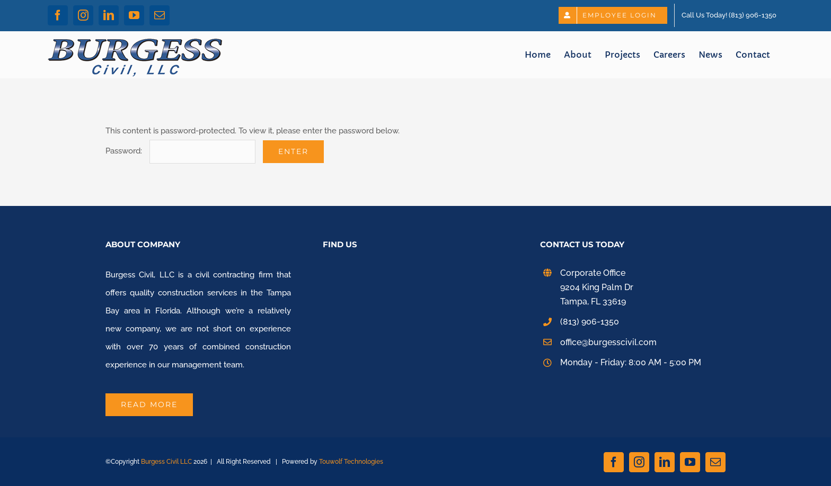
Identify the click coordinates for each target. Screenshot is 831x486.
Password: (180, 151)
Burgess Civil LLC (166, 461)
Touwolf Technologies (351, 461)
